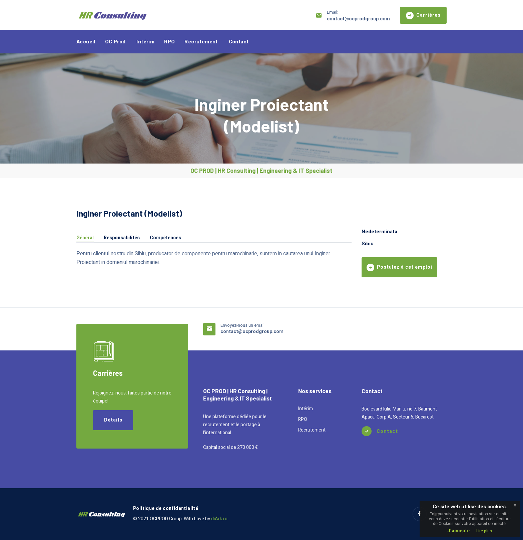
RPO (169, 41)
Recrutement (200, 41)
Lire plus (484, 531)
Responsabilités (122, 238)
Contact (239, 41)
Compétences (165, 238)
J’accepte (458, 530)
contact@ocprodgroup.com (358, 18)
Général (85, 238)
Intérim (145, 41)
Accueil (85, 41)
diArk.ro (219, 518)
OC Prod (115, 41)
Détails (113, 420)
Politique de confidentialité (165, 508)
